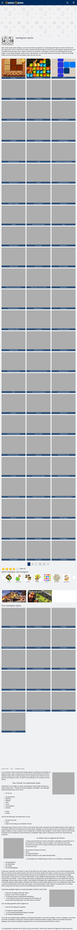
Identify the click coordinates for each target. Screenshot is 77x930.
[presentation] (3, 577)
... (36, 564)
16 (40, 564)
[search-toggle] (67, 3)
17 (44, 564)
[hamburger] (2, 2)
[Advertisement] (20, 20)
